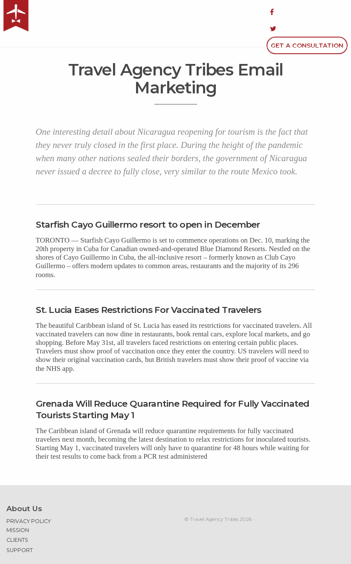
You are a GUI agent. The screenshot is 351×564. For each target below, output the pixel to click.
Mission (17, 508)
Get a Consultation (307, 12)
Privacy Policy (28, 499)
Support (19, 528)
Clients (17, 518)
